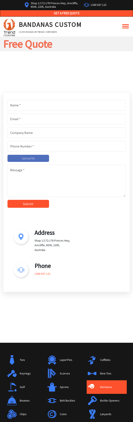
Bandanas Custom (50, 24)
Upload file (28, 158)
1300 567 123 (98, 5)
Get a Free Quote (66, 13)
